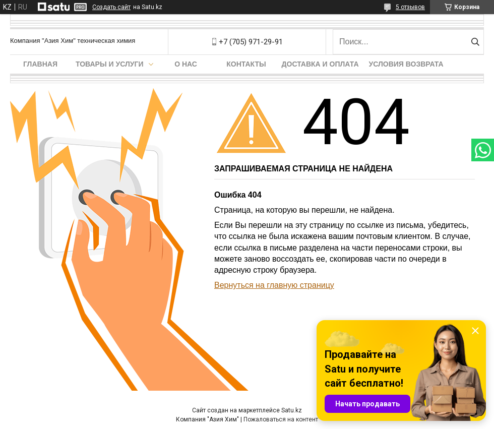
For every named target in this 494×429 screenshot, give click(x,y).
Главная (40, 64)
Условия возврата (406, 64)
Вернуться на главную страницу (274, 285)
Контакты (246, 64)
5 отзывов (410, 7)
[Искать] (475, 41)
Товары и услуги (110, 64)
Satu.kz (291, 410)
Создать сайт (111, 7)
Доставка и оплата (320, 64)
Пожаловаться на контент (280, 419)
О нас (185, 64)
